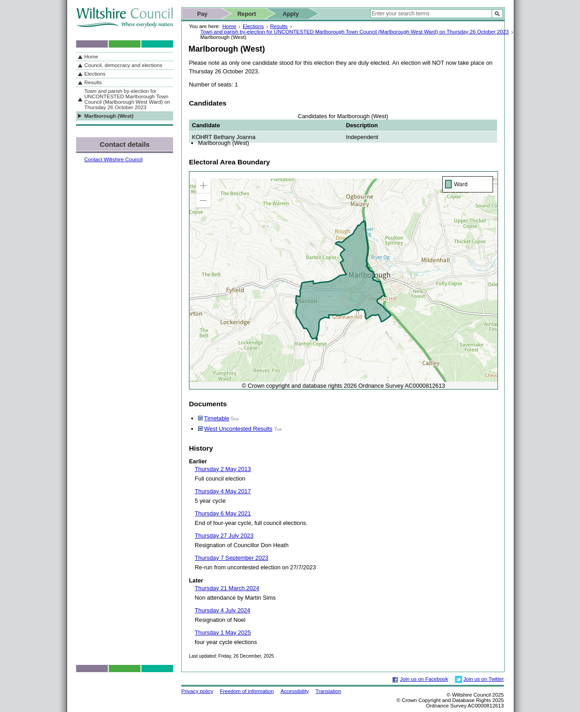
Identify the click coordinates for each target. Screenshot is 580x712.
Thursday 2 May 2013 (223, 469)
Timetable (216, 418)
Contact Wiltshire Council (113, 159)
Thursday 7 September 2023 (231, 557)
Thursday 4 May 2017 (223, 491)
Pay (202, 13)
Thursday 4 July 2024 (222, 610)
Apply (291, 13)
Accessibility (294, 691)
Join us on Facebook (424, 679)
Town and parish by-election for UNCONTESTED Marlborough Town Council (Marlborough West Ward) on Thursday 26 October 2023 (354, 31)
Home (229, 26)
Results (278, 26)
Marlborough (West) (109, 116)
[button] (203, 185)
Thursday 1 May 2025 (223, 632)
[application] (343, 280)
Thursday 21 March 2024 (227, 588)
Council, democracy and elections (123, 65)
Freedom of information (247, 691)
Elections (253, 26)
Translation (328, 691)
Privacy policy (197, 691)
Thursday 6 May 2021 (223, 513)
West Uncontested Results (238, 428)
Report (246, 13)
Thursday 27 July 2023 (224, 535)
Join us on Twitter (484, 679)
